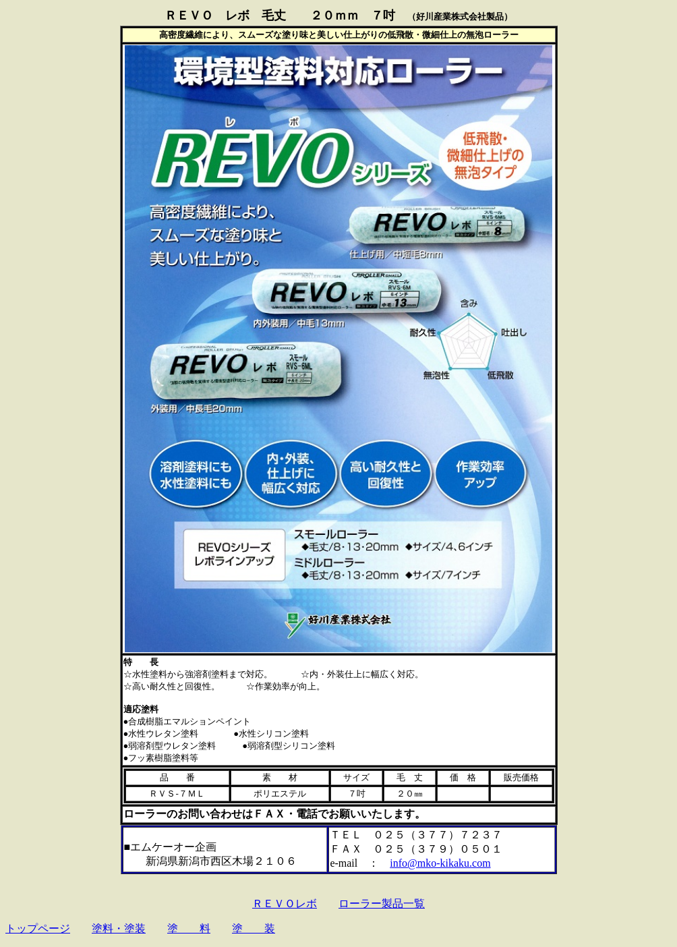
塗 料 (188, 928)
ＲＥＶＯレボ (284, 903)
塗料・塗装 (119, 928)
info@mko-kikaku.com (440, 863)
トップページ (37, 928)
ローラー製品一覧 (381, 903)
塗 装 (253, 928)
